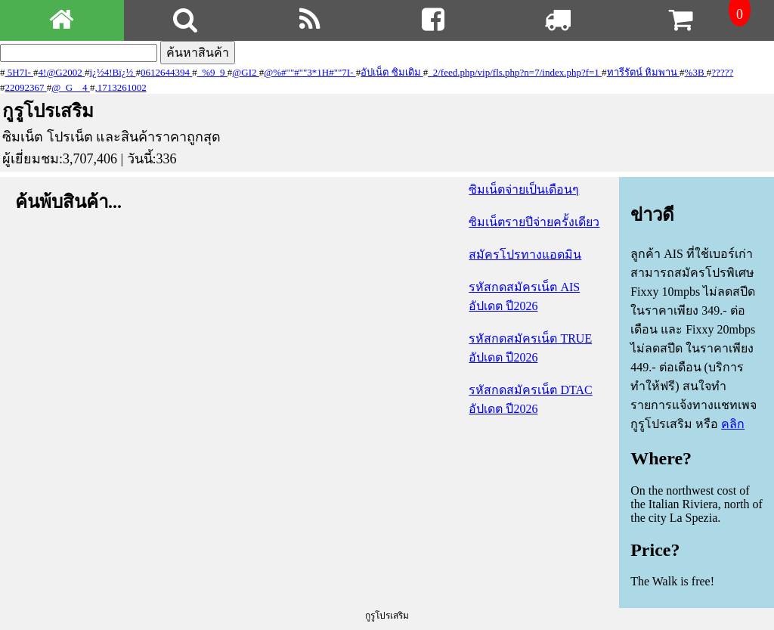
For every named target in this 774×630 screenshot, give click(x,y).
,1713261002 (120, 87)
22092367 (26, 87)
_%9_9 (212, 72)
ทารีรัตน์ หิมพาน (643, 72)
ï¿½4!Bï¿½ (113, 72)
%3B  (696, 72)
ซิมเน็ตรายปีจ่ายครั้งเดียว (534, 222)
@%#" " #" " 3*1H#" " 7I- (309, 72)
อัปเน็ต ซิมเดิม (392, 72)
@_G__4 (70, 87)
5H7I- (19, 72)
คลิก (733, 423)
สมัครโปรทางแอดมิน (525, 254)
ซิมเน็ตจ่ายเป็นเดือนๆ (524, 189)
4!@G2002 (62, 72)
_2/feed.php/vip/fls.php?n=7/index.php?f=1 (515, 72)
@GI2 (245, 72)
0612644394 (166, 72)
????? (722, 72)
